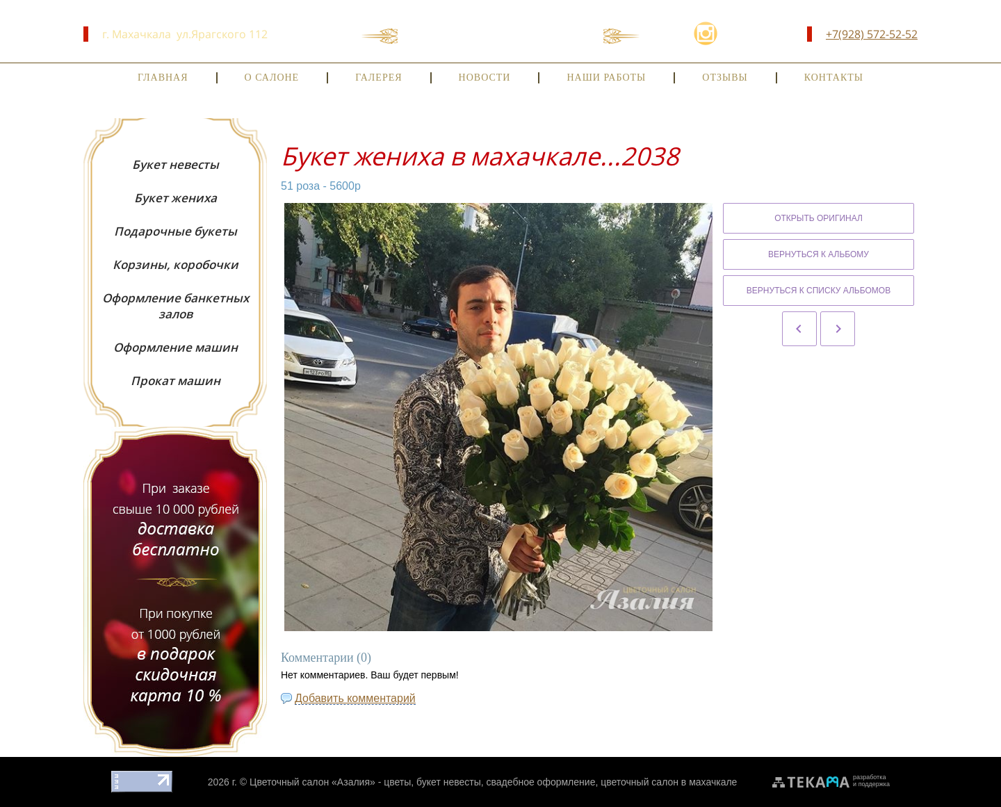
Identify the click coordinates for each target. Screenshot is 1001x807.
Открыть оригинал (818, 218)
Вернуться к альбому (818, 254)
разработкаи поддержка (871, 781)
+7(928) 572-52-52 (872, 34)
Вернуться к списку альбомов (818, 290)
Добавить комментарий (355, 698)
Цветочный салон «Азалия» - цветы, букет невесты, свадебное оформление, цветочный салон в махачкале (493, 782)
